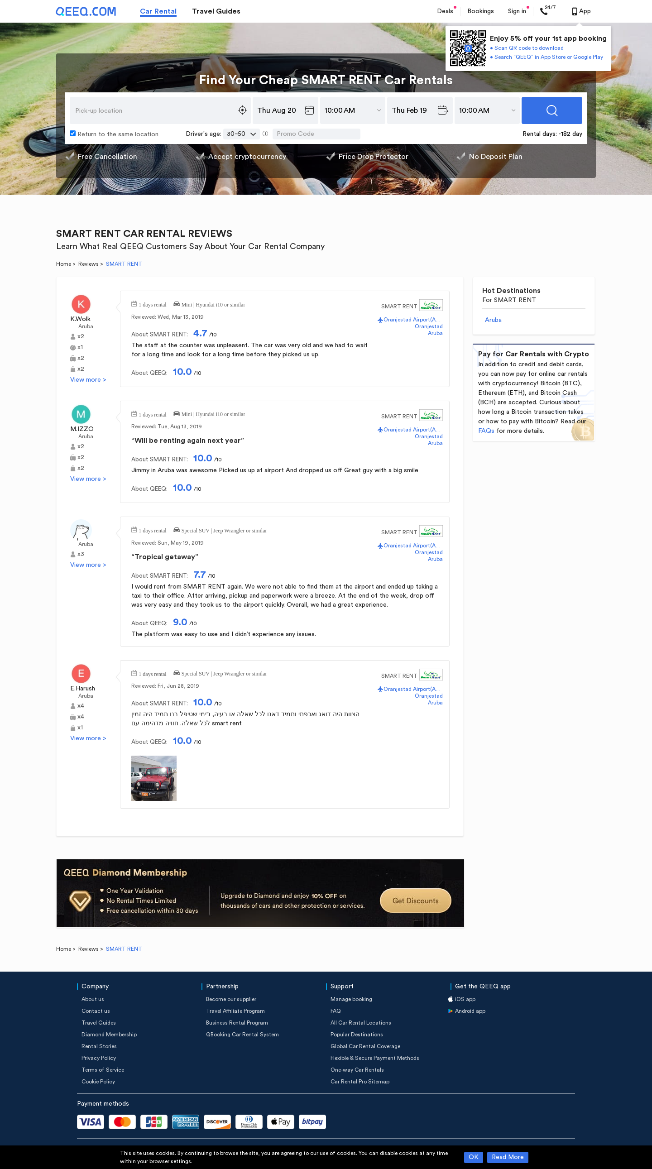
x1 (80, 347)
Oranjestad (429, 326)
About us (93, 999)
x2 (80, 336)
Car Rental (158, 11)
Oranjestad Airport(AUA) (413, 319)
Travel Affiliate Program (235, 1011)
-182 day (570, 134)
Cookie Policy (98, 1081)
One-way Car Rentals (357, 1070)
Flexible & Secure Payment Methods (375, 1058)
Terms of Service (103, 1070)
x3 (80, 554)
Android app (470, 1011)
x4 (80, 706)
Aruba (85, 326)
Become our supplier (231, 999)
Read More (508, 1157)
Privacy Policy (99, 1058)
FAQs (486, 431)
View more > (88, 380)
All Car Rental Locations (361, 1022)
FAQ (336, 1011)
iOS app (465, 999)
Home (63, 264)
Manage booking (351, 999)
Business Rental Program (237, 1022)
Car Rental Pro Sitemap (360, 1081)
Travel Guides (216, 11)
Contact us (96, 1011)
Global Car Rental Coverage (365, 1046)
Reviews (88, 264)
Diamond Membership (109, 1034)
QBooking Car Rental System (242, 1034)
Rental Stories (99, 1046)
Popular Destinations (357, 1034)
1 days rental (152, 304)
